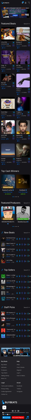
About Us (3, 377)
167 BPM (14, 330)
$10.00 (8, 261)
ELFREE (3, 84)
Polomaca (3, 113)
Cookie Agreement (6, 390)
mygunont (19, 160)
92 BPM (8, 69)
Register (19, 369)
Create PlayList (18, 417)
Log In (18, 372)
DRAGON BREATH (11, 334)
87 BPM (23, 115)
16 (3, 164)
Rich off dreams (11, 317)
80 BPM (13, 293)
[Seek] (13, 412)
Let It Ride (9, 259)
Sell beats (4, 366)
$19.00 (8, 313)
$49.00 (8, 324)
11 (3, 71)
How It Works (20, 366)
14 (3, 47)
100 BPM (14, 244)
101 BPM (14, 255)
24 (3, 88)
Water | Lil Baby (11, 274)
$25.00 (8, 244)
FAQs (18, 363)
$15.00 (8, 319)
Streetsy (3, 67)
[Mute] (3, 414)
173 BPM (14, 319)
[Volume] (7, 414)
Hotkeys (18, 90)
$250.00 (8, 281)
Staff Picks (9, 306)
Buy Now (6, 417)
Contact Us (4, 393)
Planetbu (3, 137)
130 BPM (14, 276)
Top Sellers (9, 269)
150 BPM (8, 115)
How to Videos (21, 374)
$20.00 (8, 287)
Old (7, 291)
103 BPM (14, 238)
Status (8, 323)
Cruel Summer (10, 248)
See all (27, 23)
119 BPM (24, 92)
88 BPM (23, 69)
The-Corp (19, 137)
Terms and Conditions (7, 385)
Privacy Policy (5, 387)
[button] (13, 225)
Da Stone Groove (11, 237)
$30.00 (8, 238)
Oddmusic (19, 113)
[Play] (16, 411)
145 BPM (15, 281)
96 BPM (8, 45)
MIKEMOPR (5, 44)
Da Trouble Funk (11, 254)
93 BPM (13, 298)
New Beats (9, 231)
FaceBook (19, 385)
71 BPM (8, 86)
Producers (4, 369)
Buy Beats (4, 363)
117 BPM (14, 324)
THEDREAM (19, 67)
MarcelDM (19, 44)
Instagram (19, 390)
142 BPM (14, 287)
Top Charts (4, 372)
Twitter (19, 387)
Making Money (5, 374)
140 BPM (24, 45)
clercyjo (3, 160)
